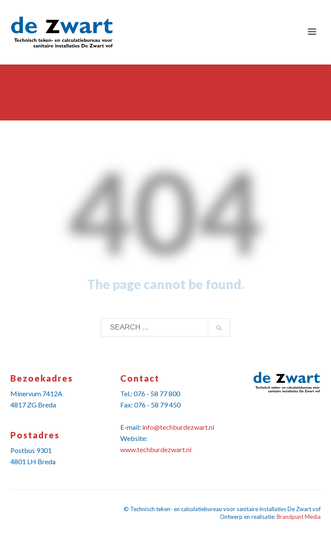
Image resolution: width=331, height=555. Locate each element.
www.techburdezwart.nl (155, 449)
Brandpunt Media (299, 516)
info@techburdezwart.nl (178, 427)
